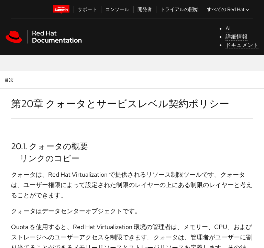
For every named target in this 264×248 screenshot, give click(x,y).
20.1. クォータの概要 (49, 146)
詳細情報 (237, 36)
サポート (87, 9)
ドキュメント (242, 45)
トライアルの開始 (179, 9)
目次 (10, 79)
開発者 (145, 9)
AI (228, 28)
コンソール (117, 9)
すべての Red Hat (229, 9)
